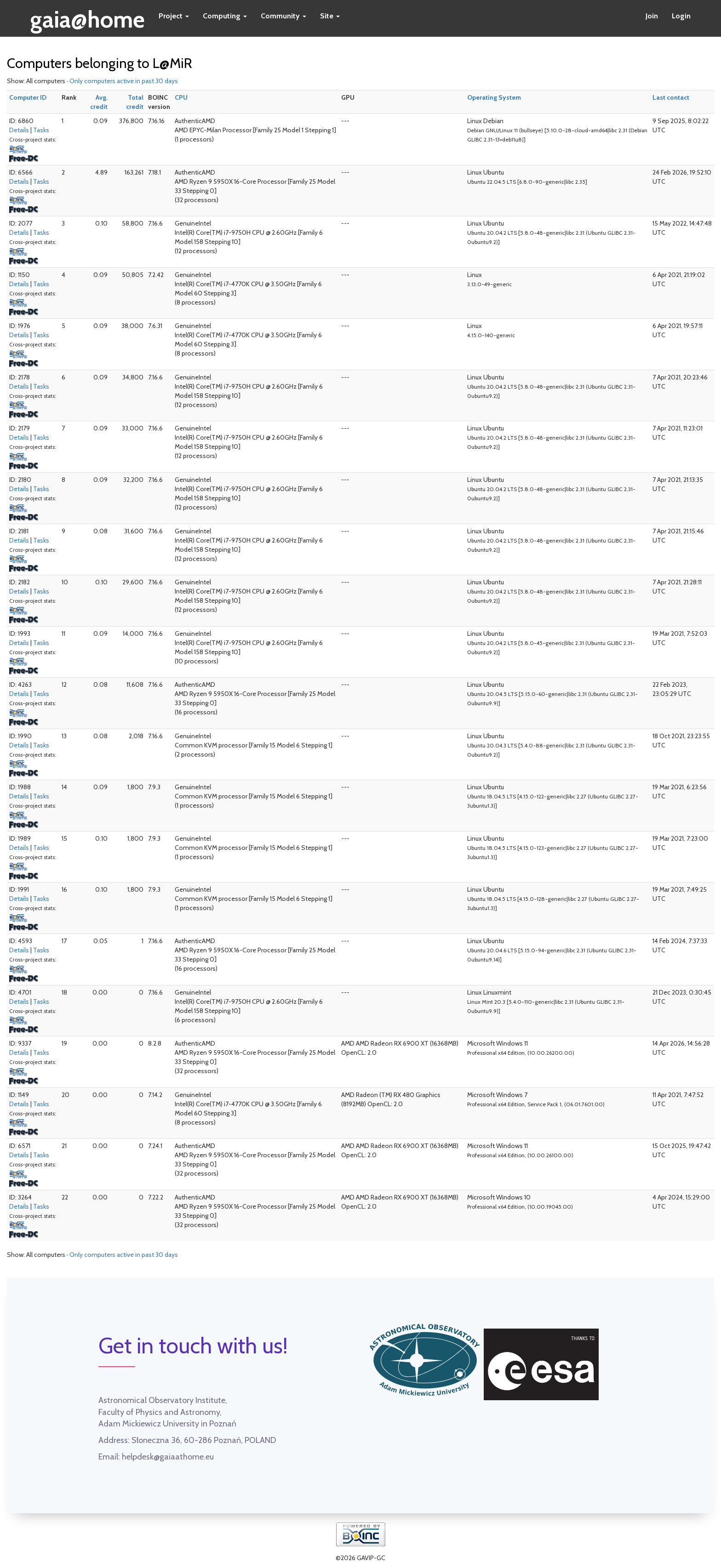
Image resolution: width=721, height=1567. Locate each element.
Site (330, 15)
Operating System (494, 97)
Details (19, 130)
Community (283, 15)
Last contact (670, 97)
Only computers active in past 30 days (123, 81)
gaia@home (87, 17)
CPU (181, 97)
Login (681, 15)
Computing (225, 15)
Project (174, 15)
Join (652, 15)
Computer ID (27, 97)
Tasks (41, 130)
